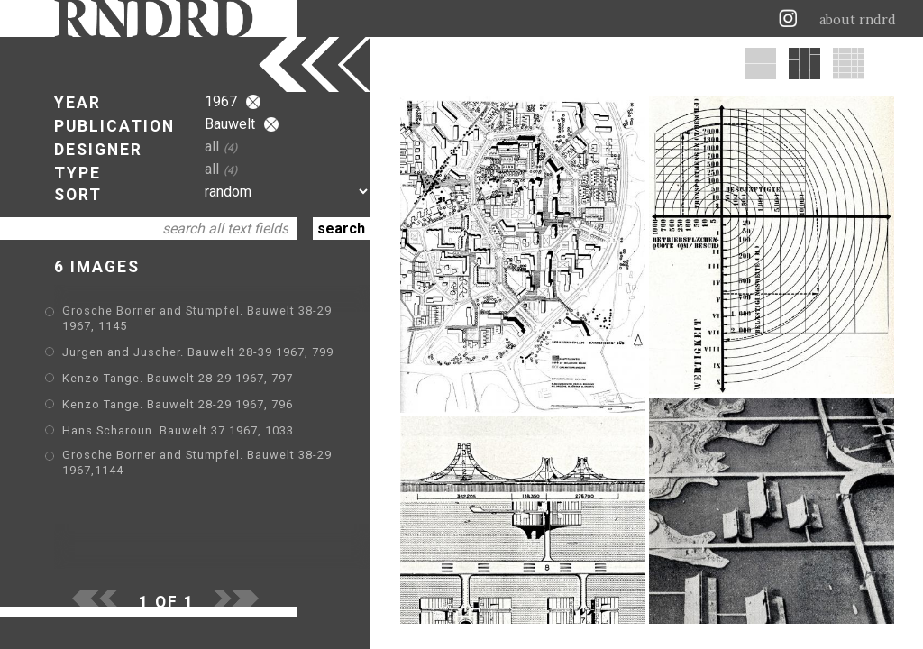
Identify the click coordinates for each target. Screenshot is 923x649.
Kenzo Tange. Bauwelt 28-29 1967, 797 (177, 378)
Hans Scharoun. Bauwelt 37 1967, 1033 (178, 430)
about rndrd (857, 20)
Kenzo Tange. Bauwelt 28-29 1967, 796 (177, 404)
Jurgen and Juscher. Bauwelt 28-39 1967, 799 (198, 352)
